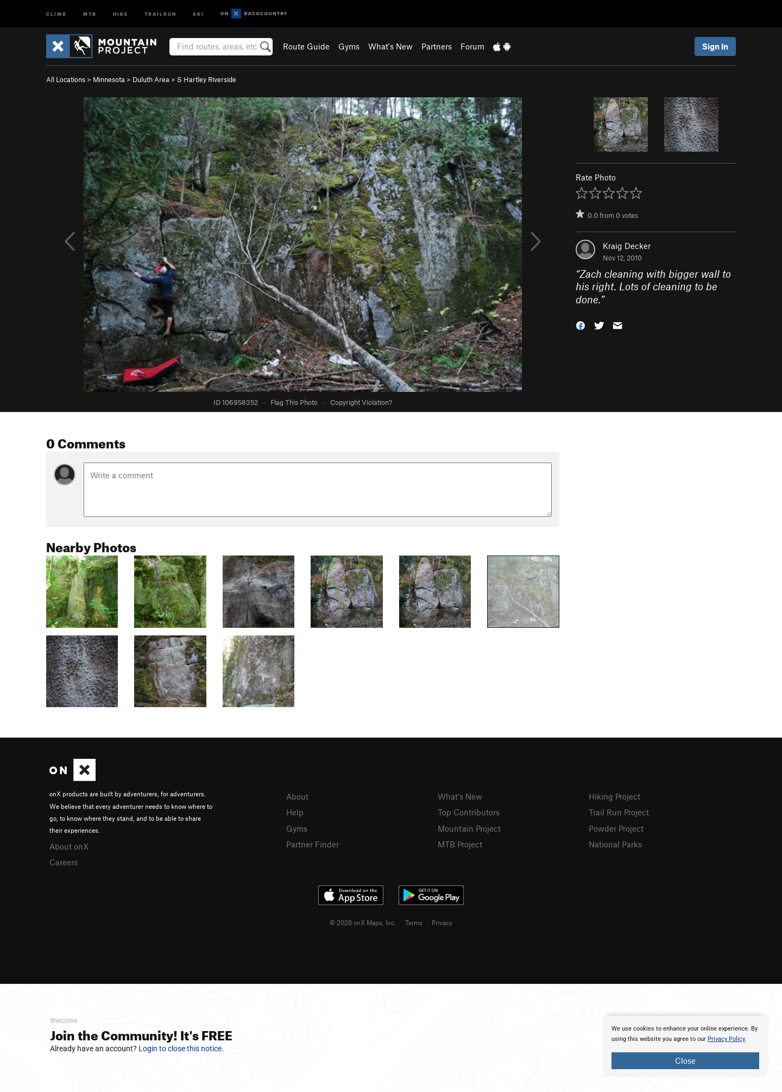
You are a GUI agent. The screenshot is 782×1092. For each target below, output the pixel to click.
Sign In (715, 46)
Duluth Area (151, 79)
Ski (198, 13)
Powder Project (616, 828)
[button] (580, 325)
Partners (436, 46)
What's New (390, 46)
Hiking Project (614, 796)
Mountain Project (469, 828)
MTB (90, 13)
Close (685, 1060)
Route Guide (306, 46)
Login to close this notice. (181, 1048)
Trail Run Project (619, 812)
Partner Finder (312, 844)
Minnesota (109, 79)
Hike (120, 13)
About (297, 796)
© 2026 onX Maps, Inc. (363, 922)
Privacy (442, 922)
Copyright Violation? (361, 402)
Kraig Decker (627, 246)
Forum (472, 46)
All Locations (65, 79)
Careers (63, 862)
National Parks (615, 844)
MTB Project (460, 844)
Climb (56, 13)
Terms (413, 922)
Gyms (349, 46)
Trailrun (160, 13)
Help (295, 812)
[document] (685, 1046)
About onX (69, 846)
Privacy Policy (726, 1039)
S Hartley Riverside (206, 79)
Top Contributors (469, 812)
